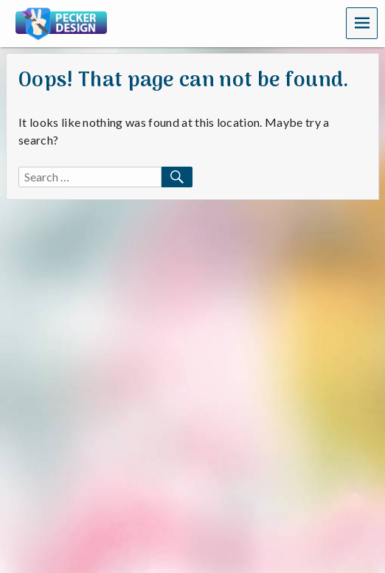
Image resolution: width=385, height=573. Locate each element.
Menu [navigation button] (362, 22)
